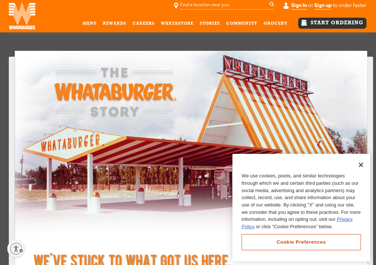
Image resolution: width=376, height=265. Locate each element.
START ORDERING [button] (332, 23)
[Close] (361, 165)
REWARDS (114, 25)
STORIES (210, 25)
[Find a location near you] (227, 5)
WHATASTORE (177, 25)
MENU (90, 25)
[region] (301, 207)
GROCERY (276, 25)
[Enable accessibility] (16, 249)
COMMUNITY (241, 25)
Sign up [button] (323, 5)
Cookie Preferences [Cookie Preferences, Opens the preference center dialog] (301, 242)
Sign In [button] (299, 5)
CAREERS (144, 25)
